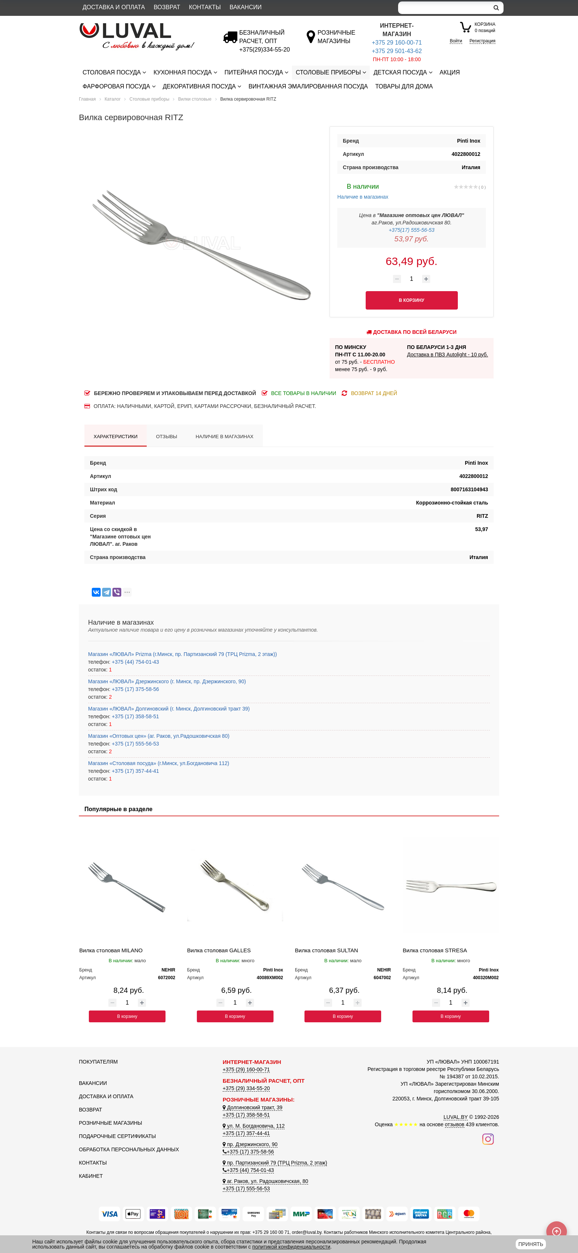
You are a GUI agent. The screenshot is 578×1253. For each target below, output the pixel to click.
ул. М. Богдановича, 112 (254, 1126)
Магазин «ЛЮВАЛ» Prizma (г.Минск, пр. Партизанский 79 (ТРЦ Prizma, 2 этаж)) (182, 654)
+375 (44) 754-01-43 (134, 662)
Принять (530, 1244)
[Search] (444, 7)
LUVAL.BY (455, 1117)
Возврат (167, 7)
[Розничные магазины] (336, 41)
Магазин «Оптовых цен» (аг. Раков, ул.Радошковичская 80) (158, 736)
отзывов (454, 1124)
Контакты (205, 7)
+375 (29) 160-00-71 (246, 1069)
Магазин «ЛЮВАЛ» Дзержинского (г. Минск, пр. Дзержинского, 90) (167, 681)
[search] (496, 7)
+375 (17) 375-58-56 (134, 689)
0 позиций (485, 27)
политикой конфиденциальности (291, 1247)
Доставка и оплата (114, 7)
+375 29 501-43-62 (397, 51)
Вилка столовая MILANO (111, 950)
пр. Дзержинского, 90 (250, 1144)
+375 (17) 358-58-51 (134, 716)
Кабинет (91, 1176)
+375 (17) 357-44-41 (134, 771)
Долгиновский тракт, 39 (252, 1107)
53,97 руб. (411, 239)
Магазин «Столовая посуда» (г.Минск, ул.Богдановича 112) (158, 763)
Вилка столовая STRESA (435, 950)
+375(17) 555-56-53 (411, 230)
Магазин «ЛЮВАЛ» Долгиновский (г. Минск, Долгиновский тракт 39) (169, 709)
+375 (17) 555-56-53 (134, 744)
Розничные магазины (110, 1123)
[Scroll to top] (556, 1231)
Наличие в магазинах (363, 190)
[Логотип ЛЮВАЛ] (145, 26)
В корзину (127, 1016)
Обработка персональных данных (129, 1149)
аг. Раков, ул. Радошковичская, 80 (265, 1181)
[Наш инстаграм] (488, 1138)
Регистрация (482, 40)
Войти (456, 40)
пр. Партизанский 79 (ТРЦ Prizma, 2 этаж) (275, 1163)
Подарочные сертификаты (117, 1136)
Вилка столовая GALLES (219, 950)
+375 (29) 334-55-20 (246, 1088)
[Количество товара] (412, 279)
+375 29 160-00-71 (397, 42)
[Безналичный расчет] (264, 49)
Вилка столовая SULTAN (326, 950)
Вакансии (246, 7)
